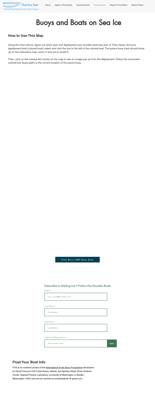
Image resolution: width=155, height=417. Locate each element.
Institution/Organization (54, 337)
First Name (49, 306)
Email (47, 291)
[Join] (111, 343)
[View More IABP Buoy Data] (77, 259)
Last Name (49, 322)
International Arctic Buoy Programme (64, 367)
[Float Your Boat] (30, 5)
